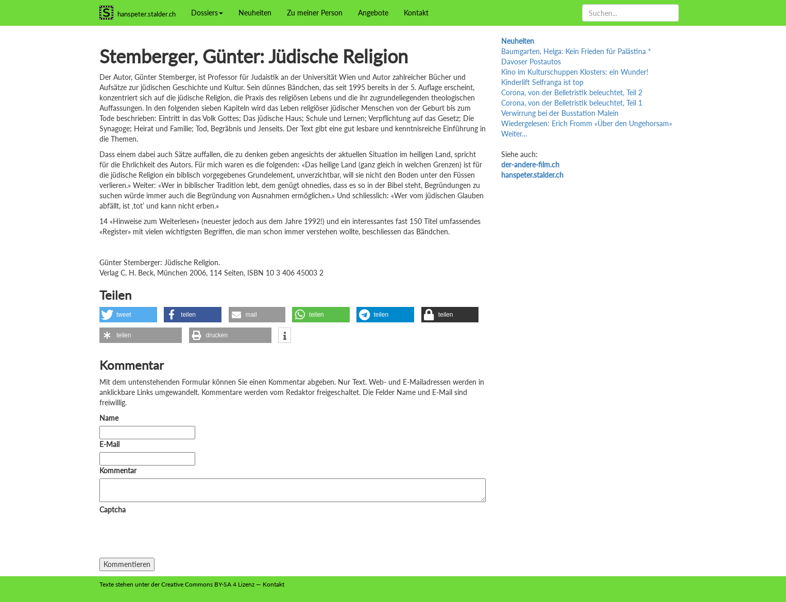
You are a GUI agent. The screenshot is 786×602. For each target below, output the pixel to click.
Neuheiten (254, 12)
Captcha (112, 509)
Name (108, 418)
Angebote (373, 12)
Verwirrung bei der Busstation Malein (560, 113)
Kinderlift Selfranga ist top (542, 82)
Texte (106, 584)
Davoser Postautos (531, 61)
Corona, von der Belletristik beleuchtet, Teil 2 (571, 92)
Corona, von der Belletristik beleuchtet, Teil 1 (571, 102)
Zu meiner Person (315, 12)
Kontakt (416, 12)
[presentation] (177, 538)
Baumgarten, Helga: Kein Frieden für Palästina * (576, 51)
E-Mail (109, 444)
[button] (128, 314)
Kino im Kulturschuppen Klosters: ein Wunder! (574, 71)
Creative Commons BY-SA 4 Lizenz (207, 584)
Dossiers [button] (207, 12)
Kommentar (120, 470)
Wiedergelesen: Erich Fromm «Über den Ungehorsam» (586, 123)
